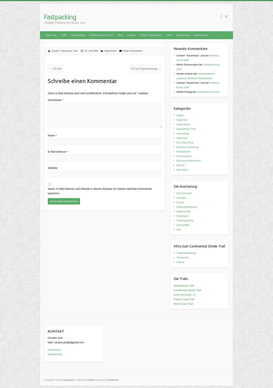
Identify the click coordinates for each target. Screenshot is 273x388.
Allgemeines (110, 51)
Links (169, 35)
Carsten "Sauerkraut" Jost (64, 51)
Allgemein (182, 119)
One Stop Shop (185, 142)
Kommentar (55, 100)
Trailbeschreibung (186, 253)
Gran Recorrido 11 (184, 294)
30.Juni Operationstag (146, 68)
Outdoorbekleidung (187, 206)
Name (52, 135)
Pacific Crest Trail (184, 299)
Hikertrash (182, 138)
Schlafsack (182, 216)
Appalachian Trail (186, 129)
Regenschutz (184, 211)
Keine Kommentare (132, 51)
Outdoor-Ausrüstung (188, 147)
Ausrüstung (78, 35)
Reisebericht (183, 151)
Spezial (181, 165)
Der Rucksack (184, 193)
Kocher (180, 202)
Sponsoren (182, 169)
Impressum (182, 35)
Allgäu (180, 115)
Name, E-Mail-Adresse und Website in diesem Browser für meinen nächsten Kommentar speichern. (100, 191)
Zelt (179, 229)
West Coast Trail (183, 303)
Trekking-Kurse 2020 (101, 35)
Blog (120, 35)
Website (52, 168)
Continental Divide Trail (187, 290)
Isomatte (181, 197)
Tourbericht (183, 257)
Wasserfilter (183, 225)
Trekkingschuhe (185, 220)
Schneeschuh (184, 156)
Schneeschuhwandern (189, 160)
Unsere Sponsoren (151, 35)
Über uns (51, 35)
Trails (64, 35)
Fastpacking (60, 17)
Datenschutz (201, 35)
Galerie (131, 35)
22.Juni (55, 68)
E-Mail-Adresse (58, 151)
